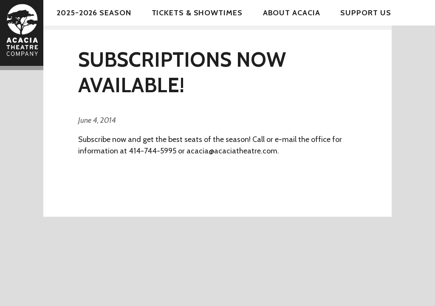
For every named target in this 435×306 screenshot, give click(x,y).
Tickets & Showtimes (197, 12)
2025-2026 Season (93, 12)
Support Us (365, 12)
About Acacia (291, 12)
